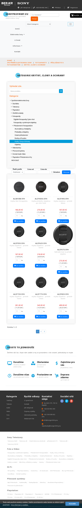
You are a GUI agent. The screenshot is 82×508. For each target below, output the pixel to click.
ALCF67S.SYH (63, 250)
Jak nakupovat (24, 7)
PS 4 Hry (10, 497)
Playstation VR (19, 494)
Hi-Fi (7, 419)
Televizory (15, 107)
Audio (8, 408)
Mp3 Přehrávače (12, 482)
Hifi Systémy (11, 471)
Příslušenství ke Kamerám (36, 459)
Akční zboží (15, 160)
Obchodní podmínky (30, 415)
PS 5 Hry (66, 494)
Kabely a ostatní (12, 462)
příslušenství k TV (52, 441)
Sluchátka (15, 104)
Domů (19, 29)
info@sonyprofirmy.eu (50, 420)
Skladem (56, 172)
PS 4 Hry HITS (18, 497)
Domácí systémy (21, 474)
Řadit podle (17, 169)
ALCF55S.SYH (19, 243)
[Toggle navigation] (70, 24)
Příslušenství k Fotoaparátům (23, 126)
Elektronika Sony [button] (16, 34)
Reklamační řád (29, 419)
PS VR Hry (40, 497)
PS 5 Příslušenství (56, 494)
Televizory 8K (63, 441)
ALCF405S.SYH (41, 199)
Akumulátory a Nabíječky (23, 129)
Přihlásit (56, 7)
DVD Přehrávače (55, 471)
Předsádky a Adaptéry (22, 132)
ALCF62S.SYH (41, 243)
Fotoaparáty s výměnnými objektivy (25, 122)
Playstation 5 (29, 494)
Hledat (34, 19)
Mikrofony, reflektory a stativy (28, 462)
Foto (8, 415)
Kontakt (17, 52)
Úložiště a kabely (17, 113)
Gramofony (34, 471)
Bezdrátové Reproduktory (55, 482)
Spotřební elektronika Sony (19, 63)
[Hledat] (45, 15)
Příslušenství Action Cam (53, 462)
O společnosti (28, 400)
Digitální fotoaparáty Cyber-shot (24, 119)
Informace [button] (17, 46)
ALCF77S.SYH (41, 294)
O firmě (17, 40)
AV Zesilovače (44, 471)
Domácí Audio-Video (19, 154)
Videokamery (16, 148)
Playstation (16, 110)
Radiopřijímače (33, 482)
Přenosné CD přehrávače (15, 485)
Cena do (43, 169)
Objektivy (18, 144)
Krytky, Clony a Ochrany (34, 65)
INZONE (47, 494)
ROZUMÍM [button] (72, 504)
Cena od (30, 169)
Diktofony (43, 482)
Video (8, 411)
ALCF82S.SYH (63, 294)
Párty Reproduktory (23, 471)
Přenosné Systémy (18, 151)
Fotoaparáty (41, 63)
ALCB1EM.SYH (19, 199)
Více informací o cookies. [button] (19, 505)
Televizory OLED (12, 441)
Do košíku (19, 221)
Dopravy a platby (29, 411)
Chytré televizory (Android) (37, 441)
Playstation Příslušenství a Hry (22, 157)
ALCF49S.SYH (63, 199)
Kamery (41, 462)
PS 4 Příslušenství (29, 497)
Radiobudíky (23, 482)
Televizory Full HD (13, 444)
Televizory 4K (23, 441)
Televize (9, 404)
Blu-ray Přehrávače (67, 471)
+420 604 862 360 (40, 7)
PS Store (10, 494)
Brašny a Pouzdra (20, 138)
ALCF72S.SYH (19, 294)
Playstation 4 (39, 494)
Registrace (73, 7)
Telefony (9, 400)
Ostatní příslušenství (21, 135)
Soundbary (11, 474)
